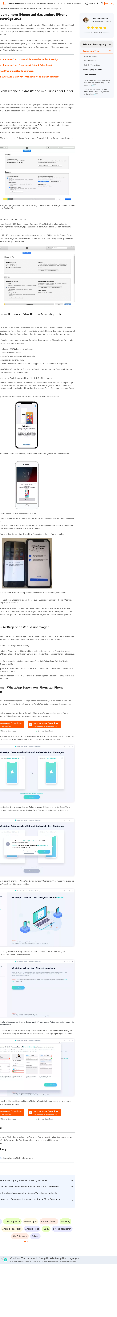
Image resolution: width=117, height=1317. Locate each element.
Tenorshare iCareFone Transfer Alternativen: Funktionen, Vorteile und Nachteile (96, 91)
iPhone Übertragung (94, 44)
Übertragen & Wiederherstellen (44, 3)
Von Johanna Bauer (99, 18)
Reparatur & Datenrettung (26, 3)
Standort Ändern (49, 1221)
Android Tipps (32, 1228)
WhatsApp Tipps (12, 1221)
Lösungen (77, 3)
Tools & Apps (60, 3)
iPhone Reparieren (62, 1228)
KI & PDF (69, 3)
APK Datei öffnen (90, 56)
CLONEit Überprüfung (92, 65)
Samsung (65, 1221)
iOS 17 (46, 1228)
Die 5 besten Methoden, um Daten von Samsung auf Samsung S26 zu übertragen (97, 82)
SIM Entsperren (19, 1236)
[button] (25, 1241)
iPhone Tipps (30, 1221)
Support (89, 3)
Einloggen (109, 3)
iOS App (35, 1236)
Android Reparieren (12, 1228)
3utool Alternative (90, 61)
